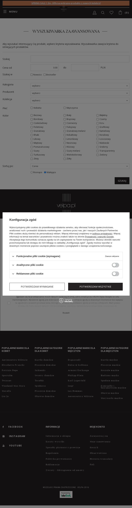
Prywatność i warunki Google (99, 236)
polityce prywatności (102, 233)
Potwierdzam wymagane (37, 286)
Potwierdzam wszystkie (95, 286)
